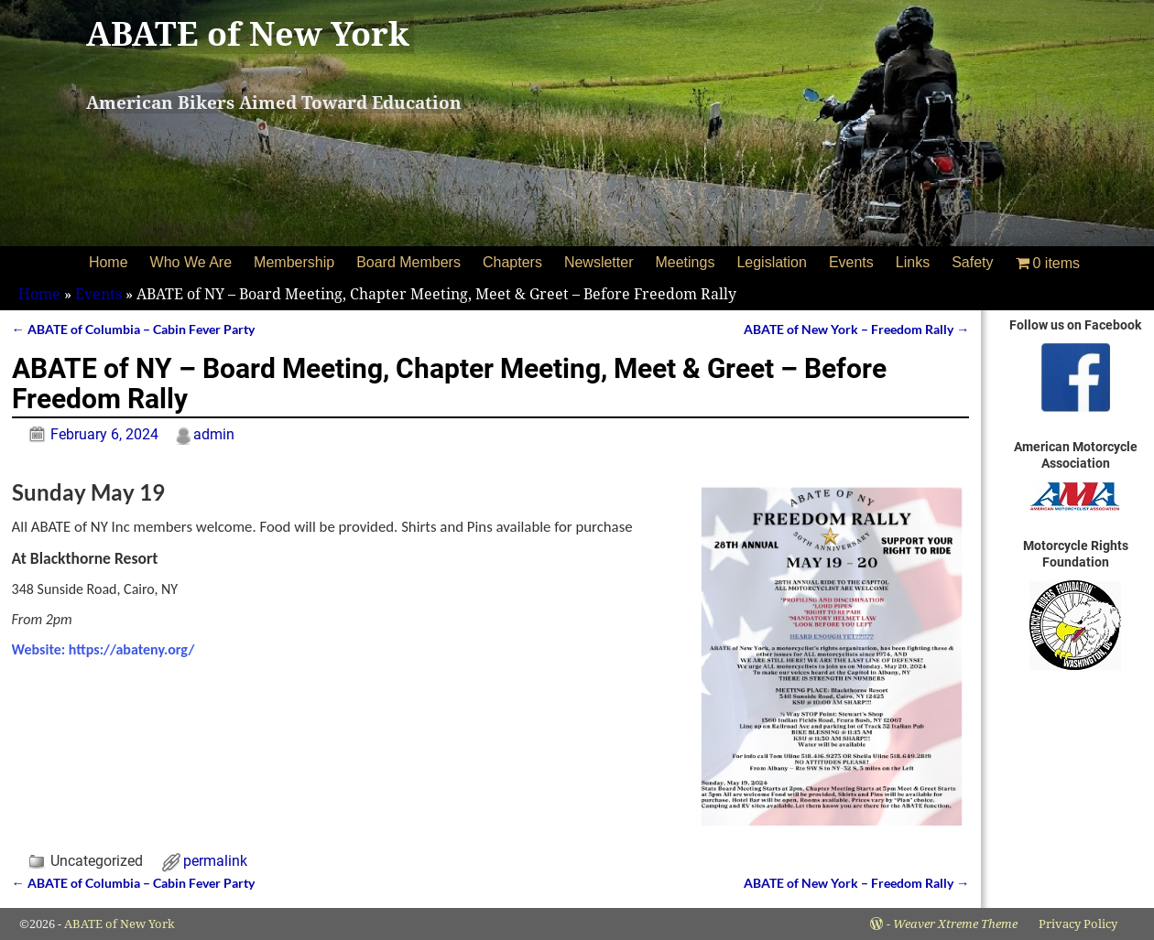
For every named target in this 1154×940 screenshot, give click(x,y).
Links (913, 262)
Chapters (512, 262)
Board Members (408, 262)
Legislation (771, 262)
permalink (215, 861)
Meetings (684, 262)
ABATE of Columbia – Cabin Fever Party (133, 329)
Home (108, 262)
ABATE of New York (247, 34)
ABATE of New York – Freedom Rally (856, 329)
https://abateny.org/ (131, 649)
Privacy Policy (1078, 924)
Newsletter (599, 262)
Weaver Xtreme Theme (955, 924)
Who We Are (191, 262)
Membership (294, 262)
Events (851, 262)
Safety (972, 262)
